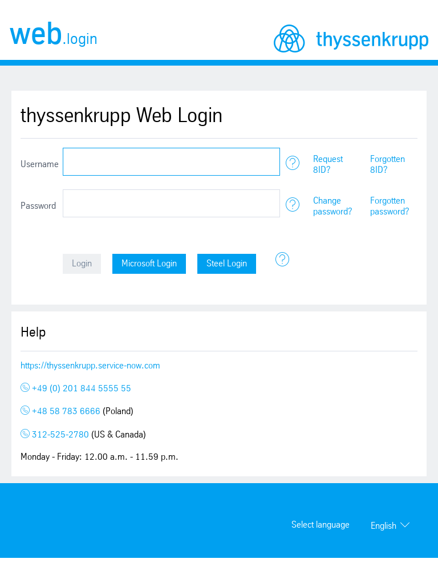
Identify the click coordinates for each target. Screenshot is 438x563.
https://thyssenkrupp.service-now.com (90, 366)
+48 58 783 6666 (62, 411)
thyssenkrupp (351, 38)
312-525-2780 (56, 435)
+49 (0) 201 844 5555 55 (76, 388)
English (383, 526)
